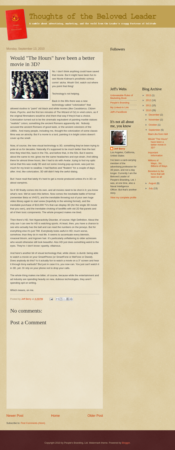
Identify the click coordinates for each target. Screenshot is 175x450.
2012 (149, 100)
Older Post (95, 415)
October (153, 124)
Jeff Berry (119, 148)
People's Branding (119, 102)
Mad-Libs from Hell (158, 134)
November (154, 119)
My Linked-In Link (119, 107)
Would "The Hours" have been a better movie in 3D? (158, 143)
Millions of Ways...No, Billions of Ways (157, 163)
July (151, 188)
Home (55, 415)
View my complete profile (123, 197)
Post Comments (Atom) (33, 423)
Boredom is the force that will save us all (156, 174)
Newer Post (14, 415)
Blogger (126, 442)
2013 (149, 95)
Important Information (155, 154)
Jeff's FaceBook (118, 112)
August (153, 183)
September (155, 129)
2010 (149, 110)
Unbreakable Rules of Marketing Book (121, 96)
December (154, 114)
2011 (149, 105)
